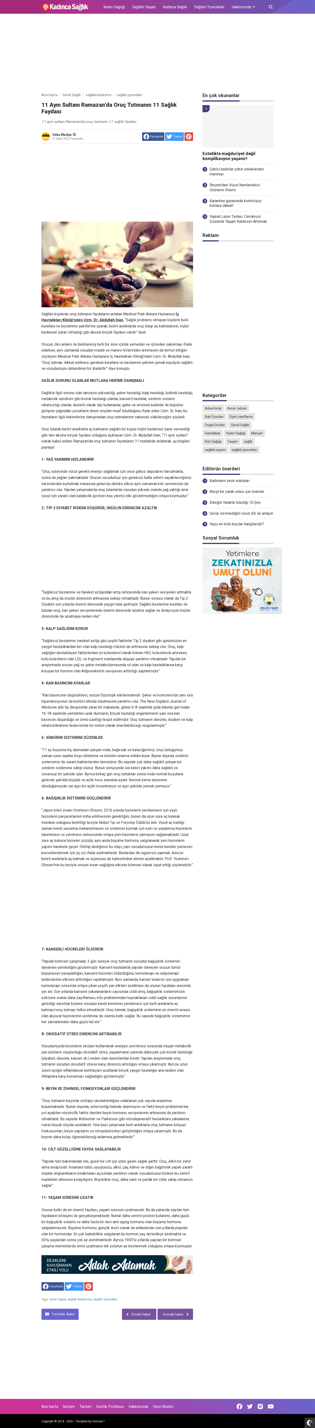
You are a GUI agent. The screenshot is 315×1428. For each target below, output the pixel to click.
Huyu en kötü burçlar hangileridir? (237, 524)
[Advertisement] (157, 54)
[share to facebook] (153, 136)
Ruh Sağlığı (213, 441)
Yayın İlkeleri (163, 1406)
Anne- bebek (237, 408)
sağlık (248, 441)
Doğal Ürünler (215, 425)
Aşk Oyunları (214, 417)
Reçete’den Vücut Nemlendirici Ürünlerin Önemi (235, 187)
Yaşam (232, 441)
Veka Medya (64, 135)
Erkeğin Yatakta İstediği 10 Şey (235, 502)
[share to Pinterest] (188, 136)
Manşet (257, 433)
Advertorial (213, 408)
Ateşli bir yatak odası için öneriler (237, 491)
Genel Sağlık (58, 1299)
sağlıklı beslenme (80, 1299)
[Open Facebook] (239, 1406)
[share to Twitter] (174, 136)
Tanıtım (85, 1406)
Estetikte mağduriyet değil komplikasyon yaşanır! (228, 156)
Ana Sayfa (49, 1406)
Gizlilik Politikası (110, 1406)
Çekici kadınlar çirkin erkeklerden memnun (237, 171)
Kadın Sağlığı (114, 7)
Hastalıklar (212, 433)
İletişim (69, 1406)
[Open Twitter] (250, 1406)
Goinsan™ (98, 1421)
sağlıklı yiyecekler (105, 1299)
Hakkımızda (138, 1406)
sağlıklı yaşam (215, 450)
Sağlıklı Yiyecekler (209, 7)
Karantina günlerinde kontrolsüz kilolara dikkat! (235, 203)
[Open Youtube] (271, 1406)
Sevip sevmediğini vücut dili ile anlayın (241, 513)
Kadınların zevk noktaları (230, 480)
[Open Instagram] (260, 1406)
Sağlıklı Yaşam (144, 7)
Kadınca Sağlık (175, 7)
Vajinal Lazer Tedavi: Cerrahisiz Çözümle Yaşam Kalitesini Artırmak (238, 219)
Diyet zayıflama (241, 417)
